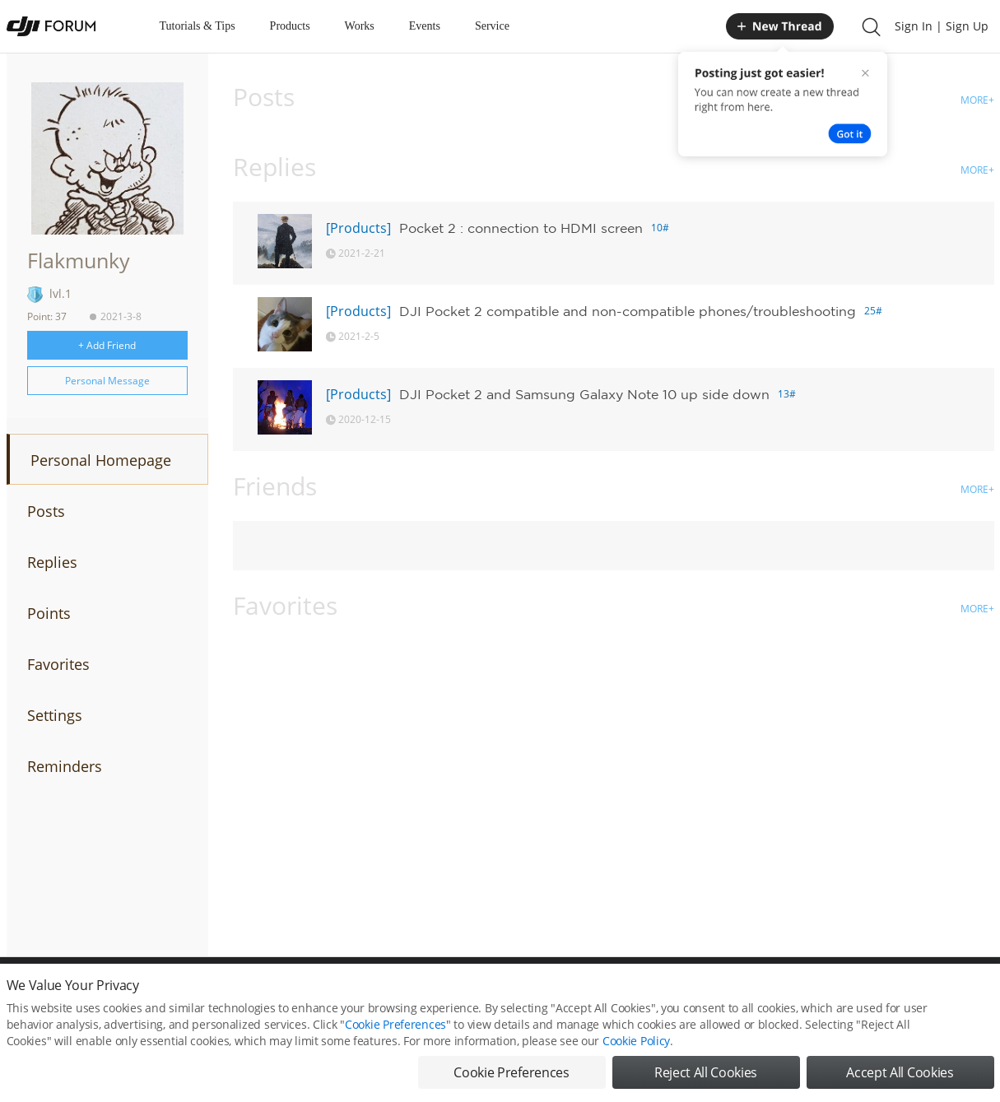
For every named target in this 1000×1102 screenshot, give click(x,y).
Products (290, 26)
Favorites (58, 664)
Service (492, 26)
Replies (52, 562)
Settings (54, 715)
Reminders (64, 766)
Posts (46, 511)
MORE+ (977, 100)
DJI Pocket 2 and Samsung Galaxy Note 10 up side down (584, 394)
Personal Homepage (100, 460)
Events (424, 26)
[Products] (358, 228)
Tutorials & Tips (197, 26)
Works (359, 26)
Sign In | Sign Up (941, 26)
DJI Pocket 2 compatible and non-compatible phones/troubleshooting (627, 311)
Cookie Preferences (395, 1038)
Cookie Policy (636, 1054)
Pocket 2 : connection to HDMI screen (521, 228)
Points (49, 613)
